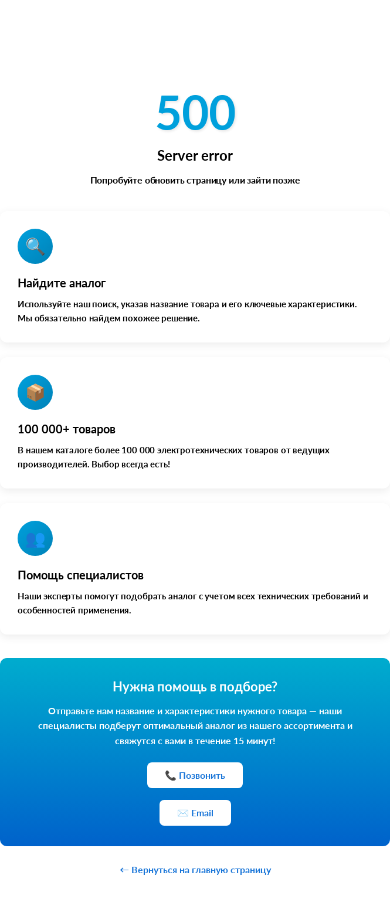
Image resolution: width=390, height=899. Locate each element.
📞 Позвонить (195, 775)
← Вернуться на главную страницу (195, 869)
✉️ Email (195, 812)
